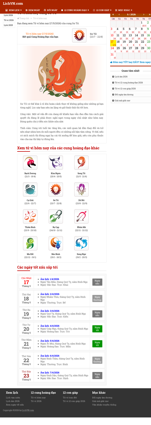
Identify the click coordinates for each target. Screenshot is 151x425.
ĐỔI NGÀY (50, 10)
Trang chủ (24, 18)
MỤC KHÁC (122, 10)
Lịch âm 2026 (12, 401)
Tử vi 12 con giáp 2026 (74, 401)
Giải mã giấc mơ (100, 401)
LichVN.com (13, 3)
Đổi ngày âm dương (102, 397)
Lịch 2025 (8, 25)
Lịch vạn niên (13, 397)
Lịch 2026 (8, 15)
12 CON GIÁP (101, 10)
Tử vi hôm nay (40, 18)
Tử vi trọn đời (70, 397)
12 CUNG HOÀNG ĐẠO (74, 10)
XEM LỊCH (12, 10)
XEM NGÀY (32, 10)
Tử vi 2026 (9, 20)
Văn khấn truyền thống (104, 404)
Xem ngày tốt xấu (15, 404)
